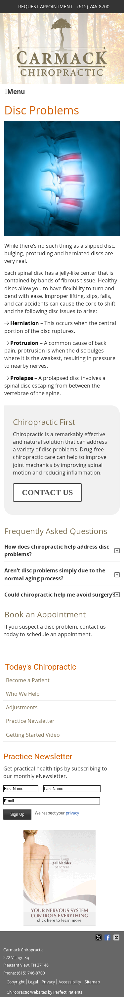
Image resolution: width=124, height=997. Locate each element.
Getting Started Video (33, 734)
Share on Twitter (99, 937)
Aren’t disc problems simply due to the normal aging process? (54, 574)
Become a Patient (28, 680)
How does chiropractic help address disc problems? (56, 550)
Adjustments (22, 707)
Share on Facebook (108, 937)
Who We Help (23, 693)
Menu (15, 91)
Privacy (48, 981)
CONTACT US (47, 492)
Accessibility (70, 981)
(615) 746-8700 (93, 6)
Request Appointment (45, 6)
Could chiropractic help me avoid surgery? (59, 594)
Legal (33, 981)
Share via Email (117, 937)
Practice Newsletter (30, 721)
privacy (72, 812)
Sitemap (92, 981)
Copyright (15, 981)
